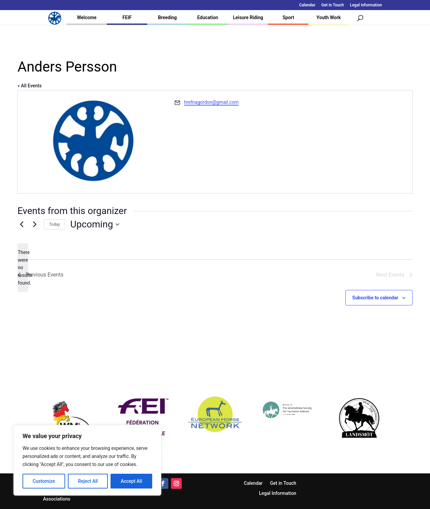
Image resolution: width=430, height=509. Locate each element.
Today (54, 224)
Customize (44, 481)
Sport (288, 17)
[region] (87, 460)
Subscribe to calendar (375, 297)
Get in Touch (332, 5)
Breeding (167, 17)
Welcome (86, 17)
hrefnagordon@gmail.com (211, 102)
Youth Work (328, 17)
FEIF (127, 17)
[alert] (22, 267)
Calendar (307, 5)
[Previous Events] (21, 224)
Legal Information (366, 5)
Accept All (131, 481)
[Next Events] (35, 224)
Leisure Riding (248, 17)
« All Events (29, 85)
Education (207, 17)
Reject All (88, 481)
